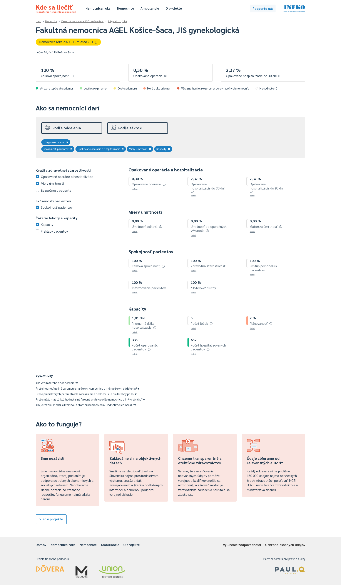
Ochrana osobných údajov (285, 545)
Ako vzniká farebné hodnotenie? (57, 383)
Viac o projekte (51, 519)
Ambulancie (149, 8)
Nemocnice (125, 8)
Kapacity (163, 148)
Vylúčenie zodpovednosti (242, 545)
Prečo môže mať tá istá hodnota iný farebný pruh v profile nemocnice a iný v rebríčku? (90, 399)
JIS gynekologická (117, 21)
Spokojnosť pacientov (57, 148)
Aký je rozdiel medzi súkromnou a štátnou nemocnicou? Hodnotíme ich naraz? (86, 405)
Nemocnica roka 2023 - (68, 42)
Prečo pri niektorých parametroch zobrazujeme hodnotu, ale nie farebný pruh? (86, 394)
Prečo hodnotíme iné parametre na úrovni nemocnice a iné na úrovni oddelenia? (87, 388)
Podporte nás (262, 8)
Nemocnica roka (97, 8)
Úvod (38, 21)
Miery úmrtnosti (140, 148)
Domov (41, 545)
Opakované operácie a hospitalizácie (101, 148)
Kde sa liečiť (56, 8)
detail (134, 188)
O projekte (173, 8)
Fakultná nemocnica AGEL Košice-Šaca (82, 21)
